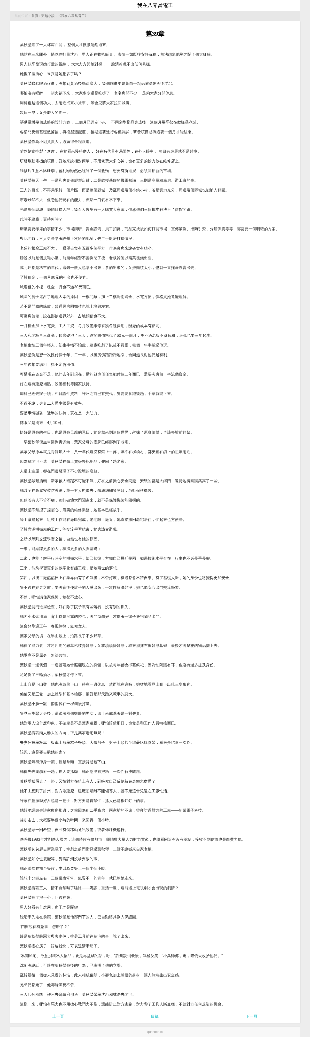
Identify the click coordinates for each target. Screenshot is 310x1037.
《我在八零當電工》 (73, 16)
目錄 (155, 1016)
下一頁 (251, 1016)
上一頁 (58, 1016)
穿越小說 (48, 16)
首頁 (34, 16)
